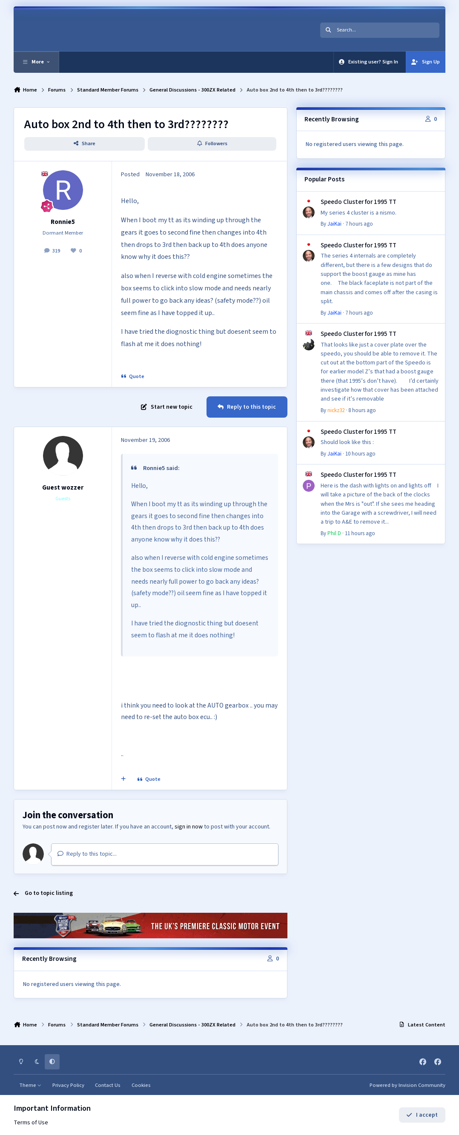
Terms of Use (31, 1122)
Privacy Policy (68, 1085)
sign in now (189, 827)
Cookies (141, 1085)
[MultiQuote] (123, 779)
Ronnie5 (63, 221)
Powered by (407, 1085)
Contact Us (107, 1085)
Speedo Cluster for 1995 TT (358, 201)
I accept (421, 1115)
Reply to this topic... (87, 854)
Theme (30, 1085)
